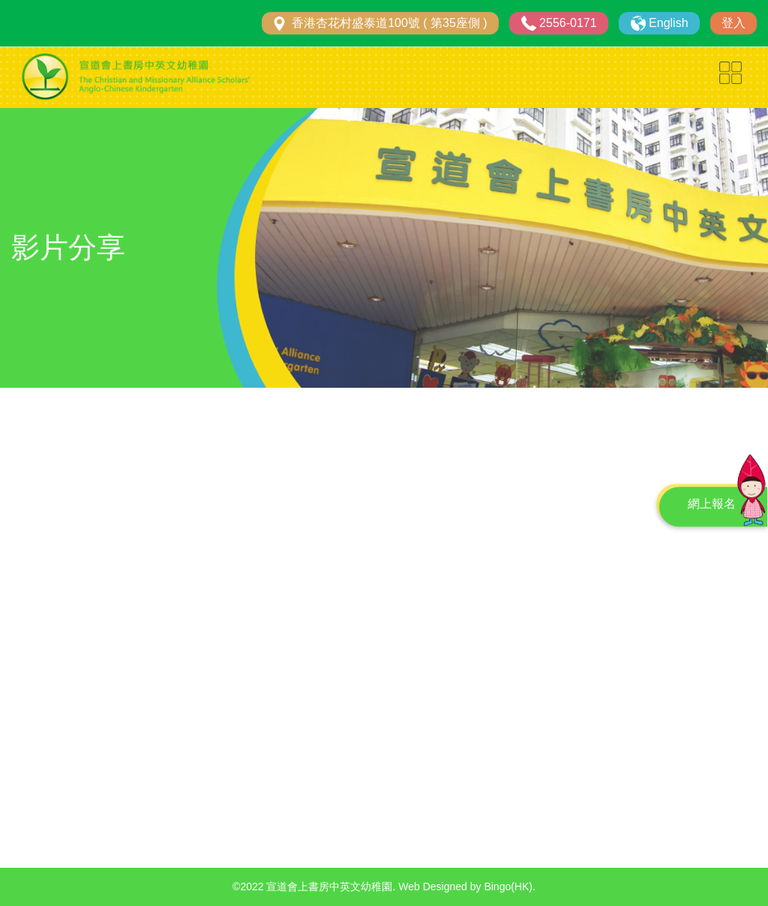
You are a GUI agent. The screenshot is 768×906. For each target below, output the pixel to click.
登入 (734, 22)
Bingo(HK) (508, 886)
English (668, 22)
